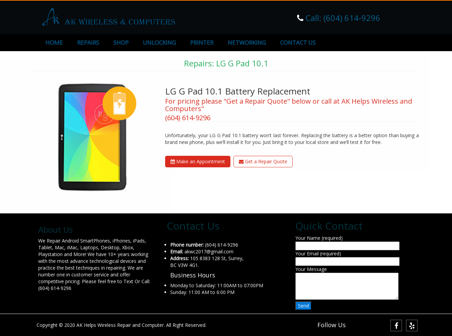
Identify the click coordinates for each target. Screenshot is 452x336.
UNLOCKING (159, 42)
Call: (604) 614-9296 (341, 17)
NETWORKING (247, 42)
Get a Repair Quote (263, 161)
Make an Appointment (198, 161)
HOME (54, 42)
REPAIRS (88, 42)
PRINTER (201, 42)
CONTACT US (298, 42)
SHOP (121, 42)
